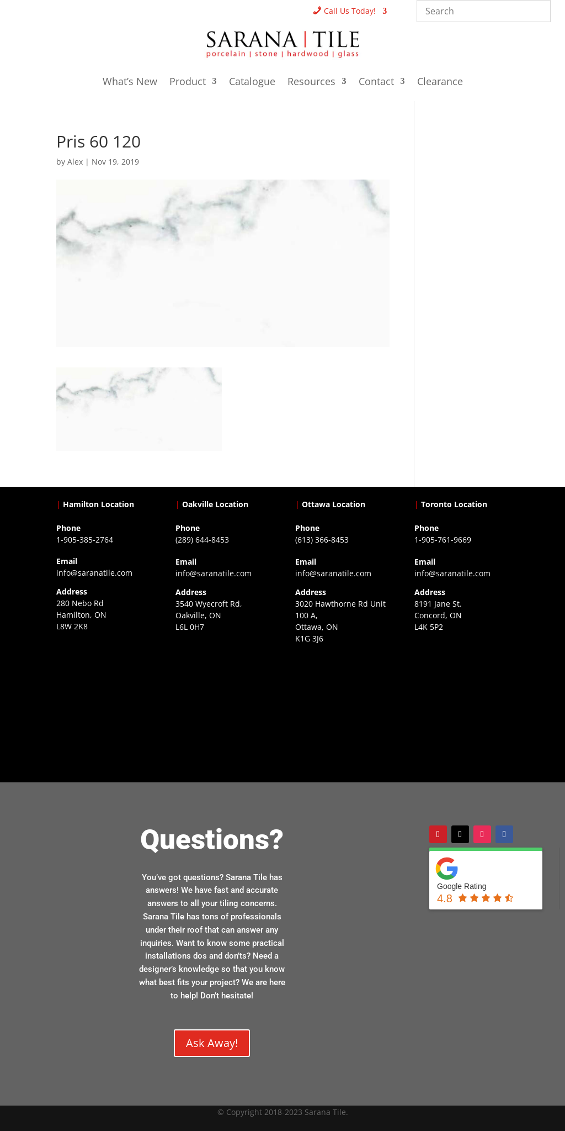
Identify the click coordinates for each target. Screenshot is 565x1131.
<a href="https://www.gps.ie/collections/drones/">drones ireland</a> (222, 700)
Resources (311, 82)
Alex (75, 161)
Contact (376, 82)
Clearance (440, 82)
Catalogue (252, 82)
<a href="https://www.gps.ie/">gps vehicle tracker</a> (461, 700)
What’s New (130, 82)
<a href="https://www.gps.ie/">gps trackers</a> (103, 699)
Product (187, 82)
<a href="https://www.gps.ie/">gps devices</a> (342, 711)
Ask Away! (212, 1042)
